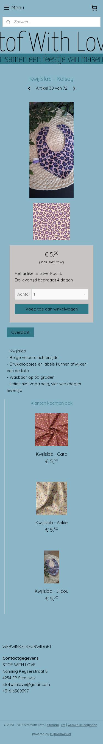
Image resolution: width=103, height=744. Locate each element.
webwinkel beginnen (82, 725)
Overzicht (20, 332)
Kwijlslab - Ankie (52, 522)
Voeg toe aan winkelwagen (52, 309)
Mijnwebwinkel (60, 734)
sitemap (53, 725)
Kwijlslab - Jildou (51, 591)
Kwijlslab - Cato (51, 454)
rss (63, 725)
